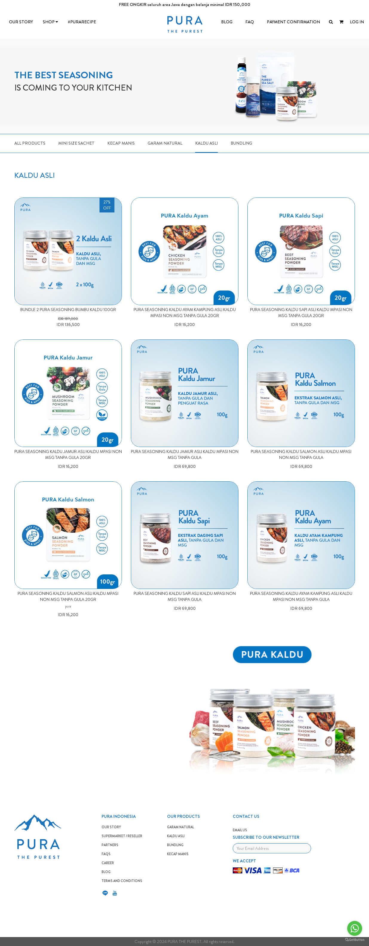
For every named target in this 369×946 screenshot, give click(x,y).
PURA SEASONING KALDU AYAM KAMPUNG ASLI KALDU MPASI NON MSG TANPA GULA (301, 596)
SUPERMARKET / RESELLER (122, 836)
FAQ (249, 22)
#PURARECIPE (82, 22)
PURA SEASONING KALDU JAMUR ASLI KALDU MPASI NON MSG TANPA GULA (184, 454)
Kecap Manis (121, 143)
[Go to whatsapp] (354, 928)
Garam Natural (165, 143)
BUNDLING (175, 845)
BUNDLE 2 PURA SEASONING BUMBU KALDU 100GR (68, 310)
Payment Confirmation (293, 22)
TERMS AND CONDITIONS (122, 880)
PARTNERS (110, 845)
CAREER (108, 863)
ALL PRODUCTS (29, 143)
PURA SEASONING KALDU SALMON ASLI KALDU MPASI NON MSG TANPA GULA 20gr (68, 596)
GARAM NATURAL (180, 827)
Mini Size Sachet (76, 143)
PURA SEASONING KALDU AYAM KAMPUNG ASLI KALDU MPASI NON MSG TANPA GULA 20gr (185, 313)
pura (68, 606)
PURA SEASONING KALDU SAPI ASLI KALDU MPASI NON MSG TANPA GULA (185, 596)
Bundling (241, 143)
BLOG (226, 22)
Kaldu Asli (206, 143)
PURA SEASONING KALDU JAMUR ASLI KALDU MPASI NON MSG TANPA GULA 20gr (68, 454)
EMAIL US (240, 830)
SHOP (50, 22)
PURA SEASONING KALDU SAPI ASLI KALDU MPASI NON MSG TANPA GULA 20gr (301, 313)
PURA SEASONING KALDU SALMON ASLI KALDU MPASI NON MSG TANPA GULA (301, 454)
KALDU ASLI (176, 836)
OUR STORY (21, 22)
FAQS (106, 854)
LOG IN (357, 22)
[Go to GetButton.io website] (354, 940)
